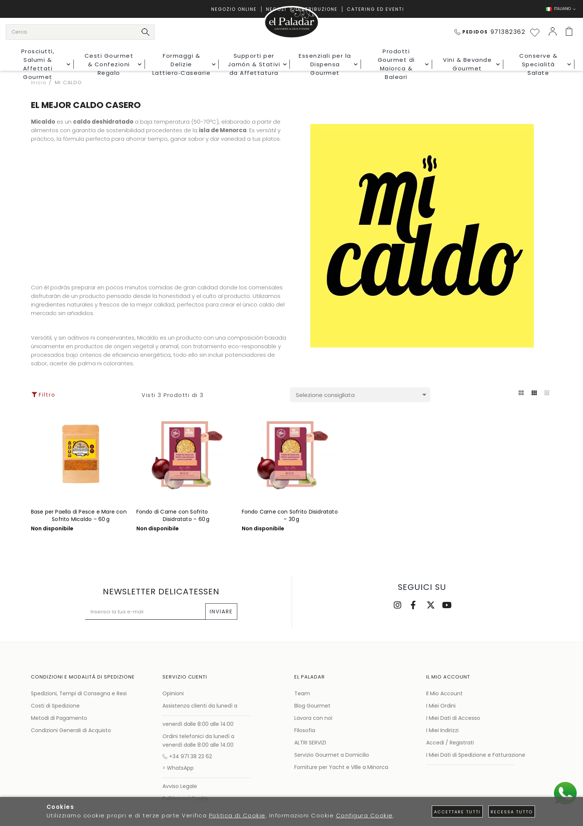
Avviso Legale (179, 786)
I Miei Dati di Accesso (453, 718)
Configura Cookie (364, 815)
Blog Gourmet (312, 705)
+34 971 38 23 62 (187, 756)
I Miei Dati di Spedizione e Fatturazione (475, 755)
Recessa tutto (512, 812)
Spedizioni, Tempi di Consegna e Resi (79, 693)
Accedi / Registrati (450, 742)
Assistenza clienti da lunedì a (199, 705)
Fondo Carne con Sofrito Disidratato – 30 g (290, 515)
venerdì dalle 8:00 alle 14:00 (198, 724)
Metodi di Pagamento (59, 718)
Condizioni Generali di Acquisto (71, 730)
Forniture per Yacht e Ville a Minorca (341, 767)
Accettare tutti (457, 812)
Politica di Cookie (237, 815)
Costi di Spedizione (55, 705)
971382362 (490, 32)
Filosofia (304, 730)
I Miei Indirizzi (442, 730)
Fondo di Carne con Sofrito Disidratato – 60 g (173, 515)
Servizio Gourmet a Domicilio (331, 755)
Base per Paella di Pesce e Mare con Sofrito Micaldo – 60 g (79, 515)
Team (302, 693)
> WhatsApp (178, 768)
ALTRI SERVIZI (310, 742)
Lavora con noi (313, 718)
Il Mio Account (444, 693)
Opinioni (173, 693)
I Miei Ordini (441, 705)
